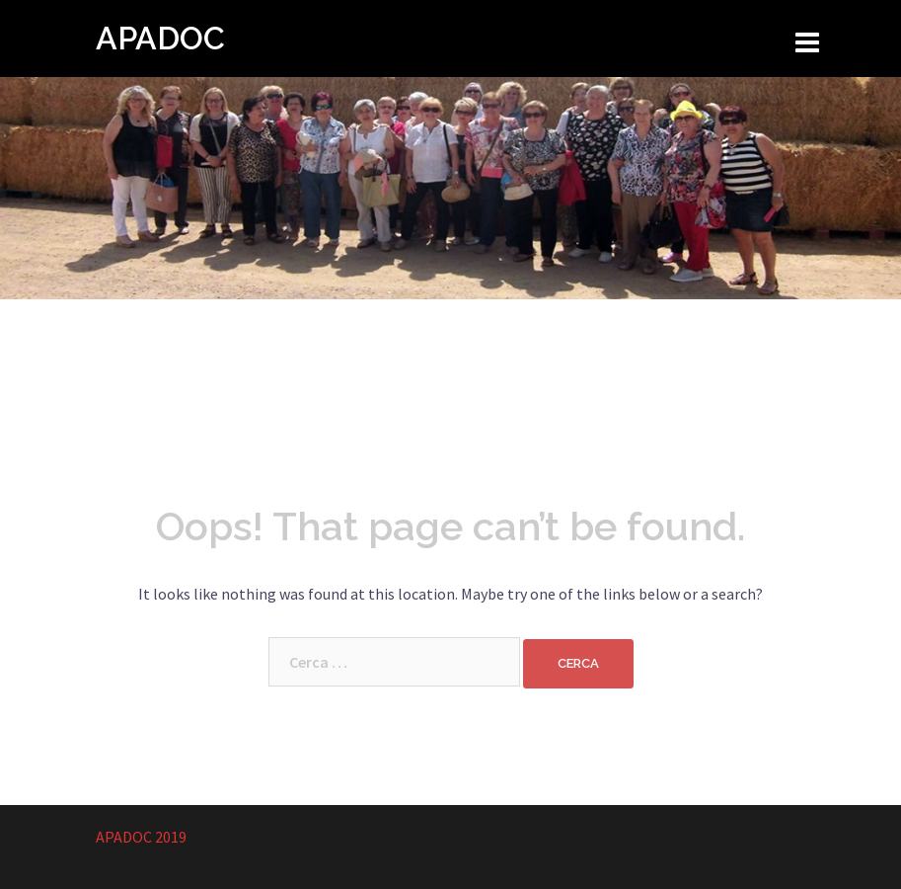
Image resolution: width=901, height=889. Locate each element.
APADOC (160, 38)
